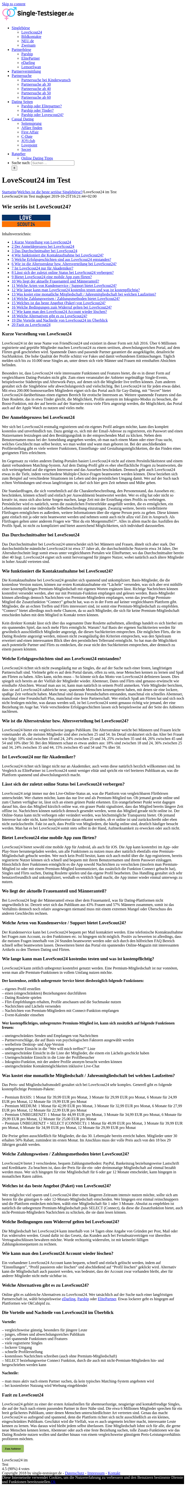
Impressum (96, 1473)
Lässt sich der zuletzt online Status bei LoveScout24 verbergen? (63, 272)
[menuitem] (98, 37)
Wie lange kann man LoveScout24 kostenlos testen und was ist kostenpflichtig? (76, 290)
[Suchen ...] (52, 163)
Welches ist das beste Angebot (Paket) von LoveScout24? (59, 303)
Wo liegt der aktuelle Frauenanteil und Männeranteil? (55, 281)
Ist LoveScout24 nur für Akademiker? (42, 268)
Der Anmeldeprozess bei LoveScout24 (43, 246)
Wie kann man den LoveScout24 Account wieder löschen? (59, 312)
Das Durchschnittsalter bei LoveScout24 (44, 251)
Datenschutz (74, 1473)
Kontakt (114, 1473)
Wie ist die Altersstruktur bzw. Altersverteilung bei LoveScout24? (64, 264)
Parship (83, 1299)
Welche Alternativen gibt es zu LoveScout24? (49, 316)
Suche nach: (21, 163)
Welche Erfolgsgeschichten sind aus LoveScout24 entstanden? (61, 259)
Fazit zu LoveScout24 (31, 325)
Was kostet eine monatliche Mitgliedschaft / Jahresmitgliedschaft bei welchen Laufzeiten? (84, 294)
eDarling (69, 1299)
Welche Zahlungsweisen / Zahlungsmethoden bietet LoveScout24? (66, 299)
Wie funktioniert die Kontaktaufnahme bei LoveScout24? (57, 255)
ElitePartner (107, 1299)
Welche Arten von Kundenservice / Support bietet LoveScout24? (64, 285)
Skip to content (13, 4)
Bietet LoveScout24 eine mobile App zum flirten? (52, 277)
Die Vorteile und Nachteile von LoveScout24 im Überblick (60, 320)
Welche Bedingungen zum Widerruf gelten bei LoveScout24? (62, 307)
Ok (53, 1482)
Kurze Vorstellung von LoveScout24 (41, 242)
